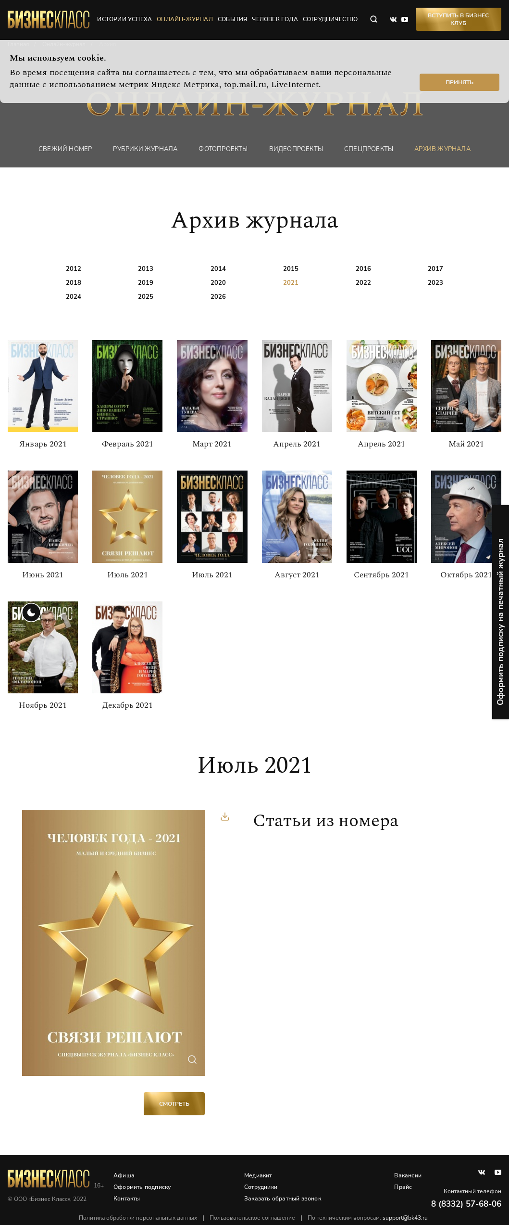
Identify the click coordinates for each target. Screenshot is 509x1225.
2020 (218, 283)
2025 (145, 297)
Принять (459, 82)
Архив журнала (442, 148)
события (232, 19)
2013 (145, 269)
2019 (145, 283)
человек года (275, 19)
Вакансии (408, 1175)
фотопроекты (223, 148)
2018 (73, 283)
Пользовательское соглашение (252, 1218)
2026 (218, 297)
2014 (218, 269)
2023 (435, 283)
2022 (363, 283)
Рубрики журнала (145, 148)
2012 (73, 269)
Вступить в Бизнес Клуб (458, 19)
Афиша (124, 1175)
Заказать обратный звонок (282, 1198)
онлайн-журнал (185, 19)
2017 (435, 269)
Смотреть (174, 1104)
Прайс (403, 1187)
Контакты (126, 1198)
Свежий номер (65, 148)
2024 (73, 297)
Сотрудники (260, 1187)
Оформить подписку (142, 1187)
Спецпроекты (368, 148)
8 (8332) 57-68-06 (466, 1204)
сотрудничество (330, 19)
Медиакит (258, 1175)
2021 (290, 283)
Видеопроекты (296, 148)
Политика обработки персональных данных (138, 1218)
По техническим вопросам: (368, 1218)
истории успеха (124, 19)
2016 (363, 269)
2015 (290, 269)
